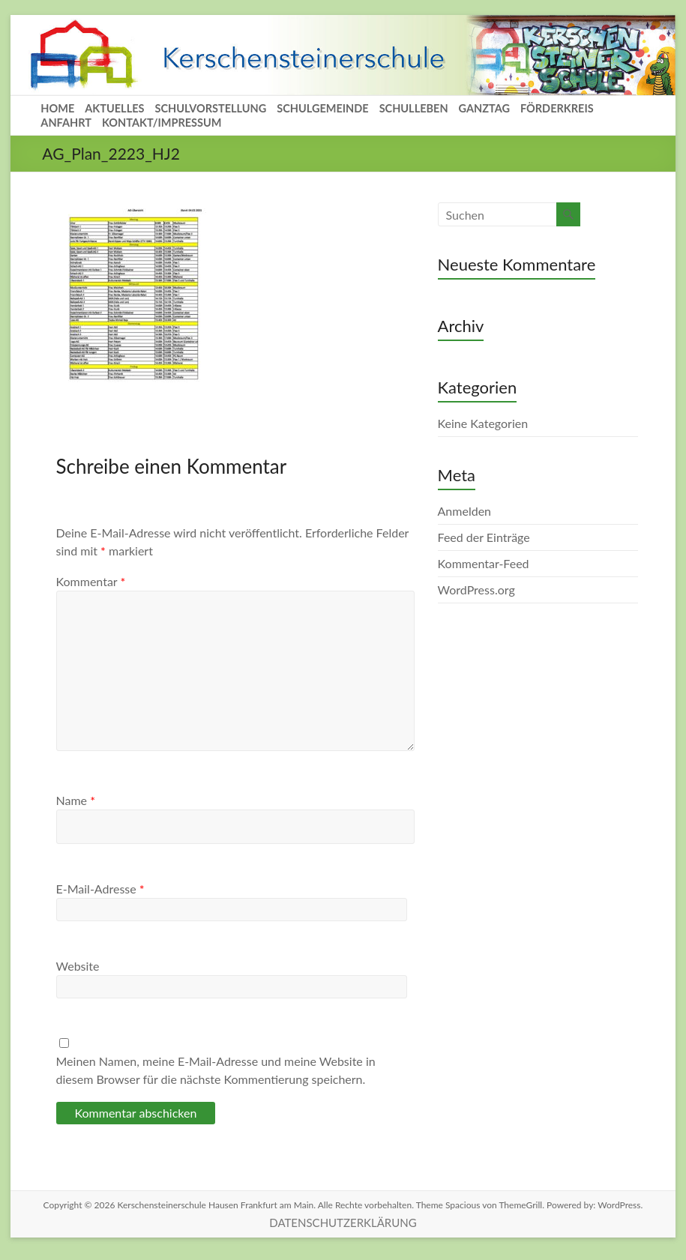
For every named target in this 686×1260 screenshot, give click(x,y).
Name (75, 800)
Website (78, 966)
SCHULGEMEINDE (322, 108)
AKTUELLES (114, 108)
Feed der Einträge (484, 537)
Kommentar (91, 581)
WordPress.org (476, 589)
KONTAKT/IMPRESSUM (162, 122)
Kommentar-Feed (483, 563)
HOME (57, 108)
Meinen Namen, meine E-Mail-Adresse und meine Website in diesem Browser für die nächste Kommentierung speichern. (216, 1070)
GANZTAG (484, 108)
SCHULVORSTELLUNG (210, 108)
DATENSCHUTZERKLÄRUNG (342, 1222)
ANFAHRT (65, 122)
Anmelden (464, 511)
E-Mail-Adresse (100, 888)
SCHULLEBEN (413, 108)
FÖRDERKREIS (557, 108)
